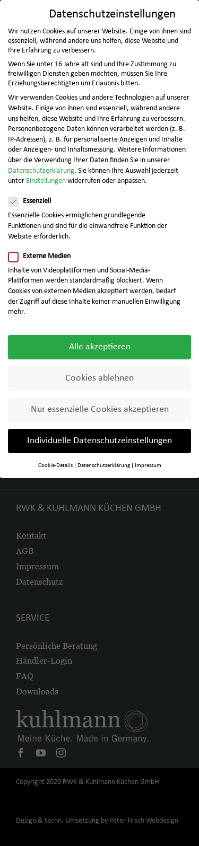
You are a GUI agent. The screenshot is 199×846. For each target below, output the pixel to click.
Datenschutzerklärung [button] (103, 463)
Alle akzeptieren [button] (100, 344)
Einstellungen (46, 178)
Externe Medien (44, 254)
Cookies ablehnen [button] (99, 375)
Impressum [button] (148, 463)
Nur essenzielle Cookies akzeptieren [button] (100, 406)
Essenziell (34, 199)
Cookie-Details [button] (55, 463)
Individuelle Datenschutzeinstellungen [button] (99, 438)
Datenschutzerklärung (41, 168)
